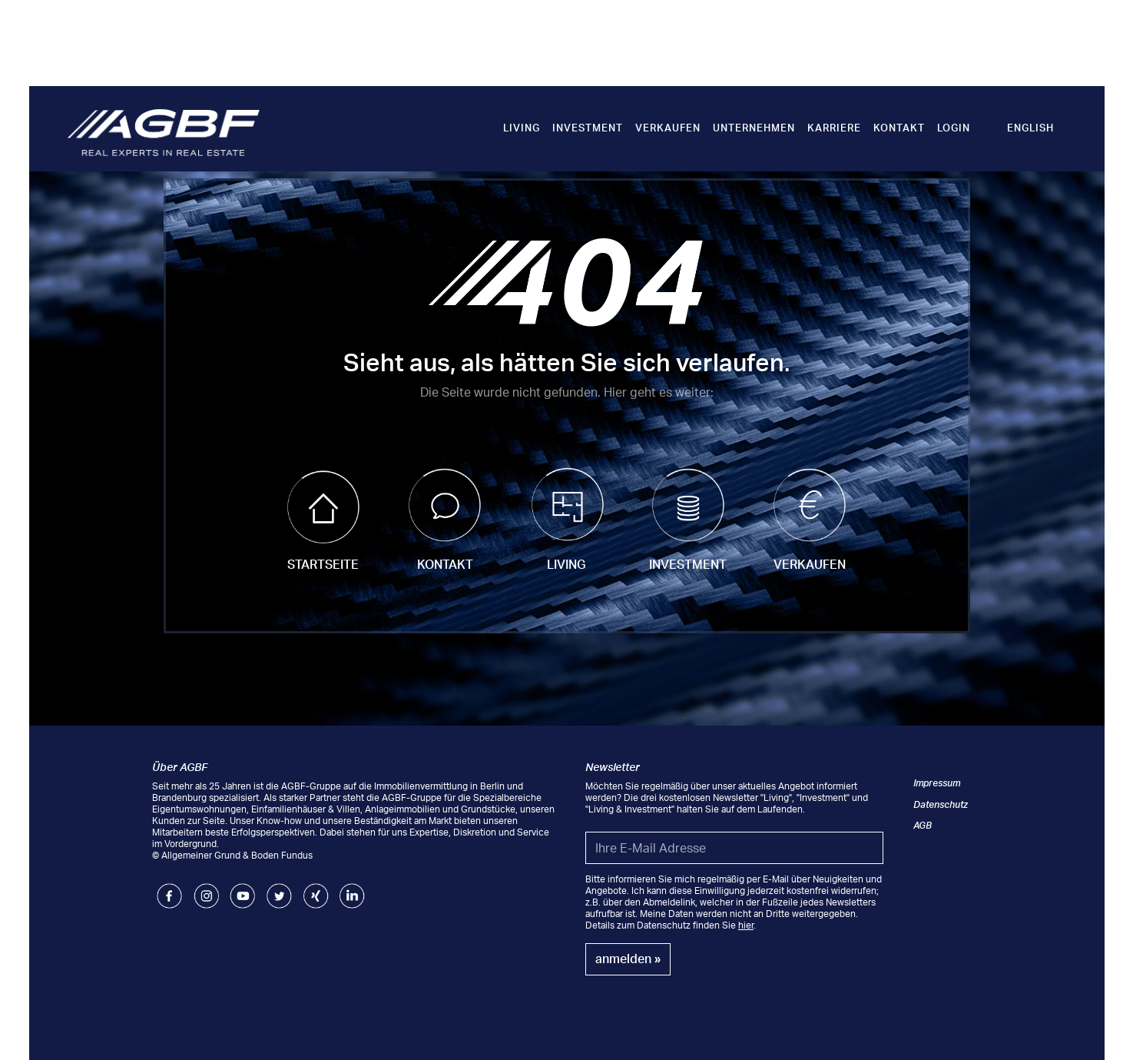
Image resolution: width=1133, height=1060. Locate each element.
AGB (922, 825)
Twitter (279, 889)
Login (953, 127)
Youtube (242, 889)
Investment (587, 127)
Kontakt (899, 127)
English (1030, 127)
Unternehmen (754, 127)
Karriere (834, 127)
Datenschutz (940, 804)
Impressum (936, 783)
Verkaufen (668, 127)
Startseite (323, 564)
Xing (313, 889)
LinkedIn (352, 889)
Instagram (206, 889)
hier (746, 925)
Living (521, 127)
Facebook (169, 889)
